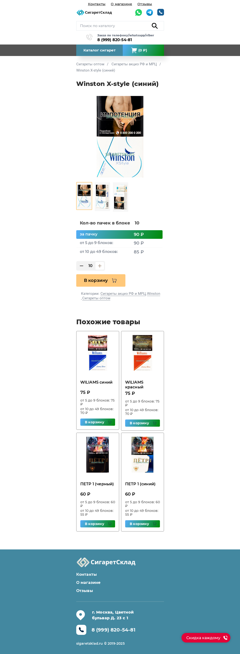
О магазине (121, 4)
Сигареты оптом (96, 298)
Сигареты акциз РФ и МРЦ (123, 293)
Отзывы (144, 4)
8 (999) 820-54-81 (114, 40)
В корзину (96, 280)
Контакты (97, 4)
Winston (153, 293)
